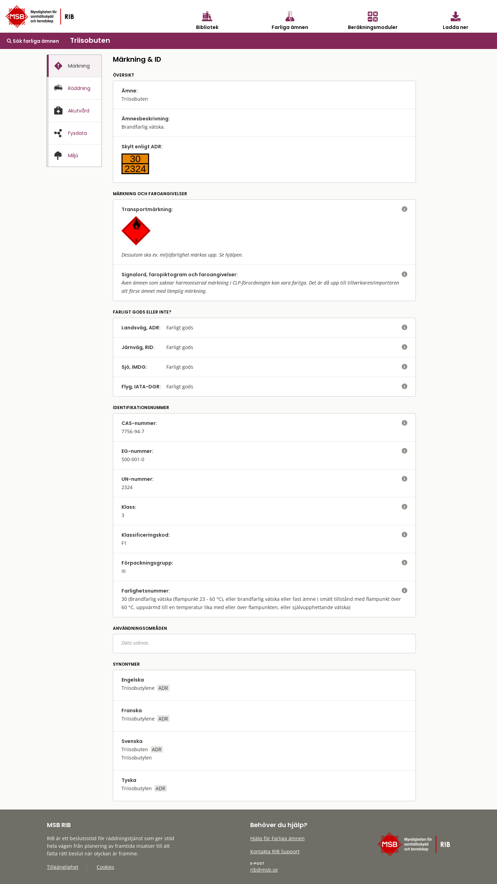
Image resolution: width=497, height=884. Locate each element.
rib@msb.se (264, 869)
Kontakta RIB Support (275, 851)
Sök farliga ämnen (33, 41)
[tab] (74, 66)
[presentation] (74, 66)
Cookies (105, 867)
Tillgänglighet (62, 867)
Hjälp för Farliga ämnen (277, 838)
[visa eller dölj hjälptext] (404, 209)
